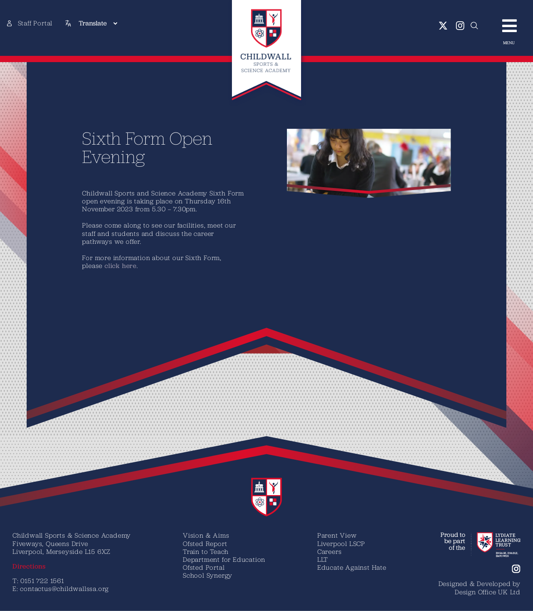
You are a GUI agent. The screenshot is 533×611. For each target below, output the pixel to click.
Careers (329, 551)
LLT (322, 559)
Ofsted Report (205, 543)
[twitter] (443, 26)
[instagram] (460, 26)
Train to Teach (206, 551)
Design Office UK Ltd (488, 592)
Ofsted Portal (203, 567)
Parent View (337, 535)
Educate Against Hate (351, 567)
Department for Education (224, 559)
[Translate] (98, 23)
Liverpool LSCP (341, 543)
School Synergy (207, 575)
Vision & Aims (206, 535)
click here (115, 265)
